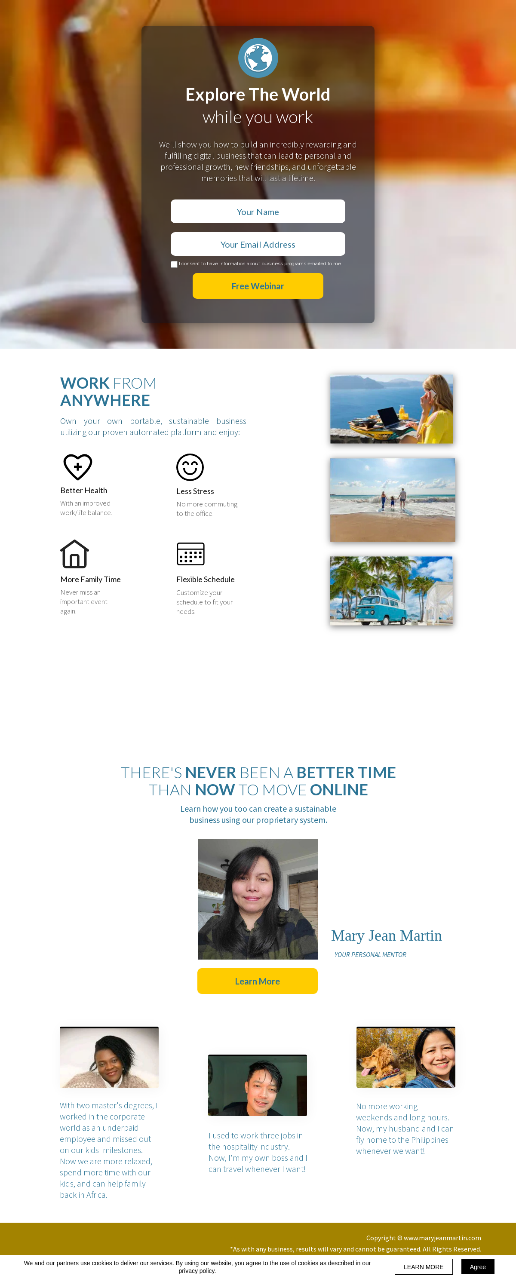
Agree (478, 1267)
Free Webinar (258, 286)
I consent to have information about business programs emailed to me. (260, 264)
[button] (257, 981)
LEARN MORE (424, 1267)
